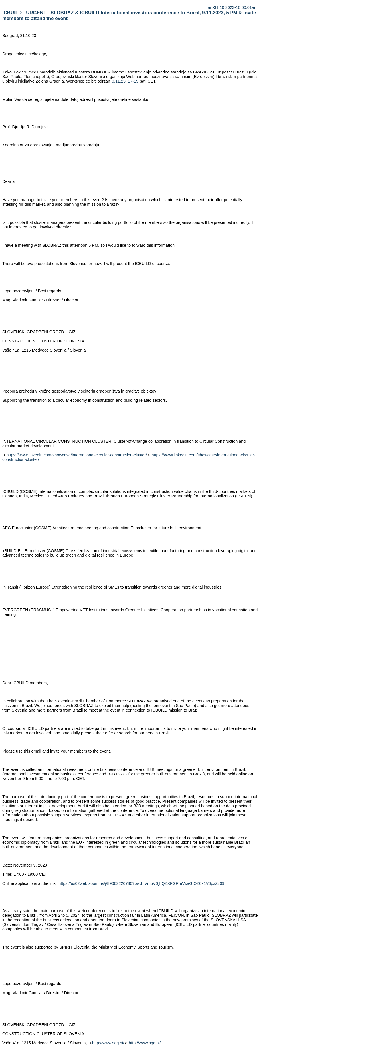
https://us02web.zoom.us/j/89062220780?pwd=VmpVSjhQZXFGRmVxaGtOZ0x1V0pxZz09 (141, 883)
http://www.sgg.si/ (108, 1043)
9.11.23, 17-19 (125, 81)
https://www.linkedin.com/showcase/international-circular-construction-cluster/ (76, 455)
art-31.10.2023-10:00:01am (232, 7)
